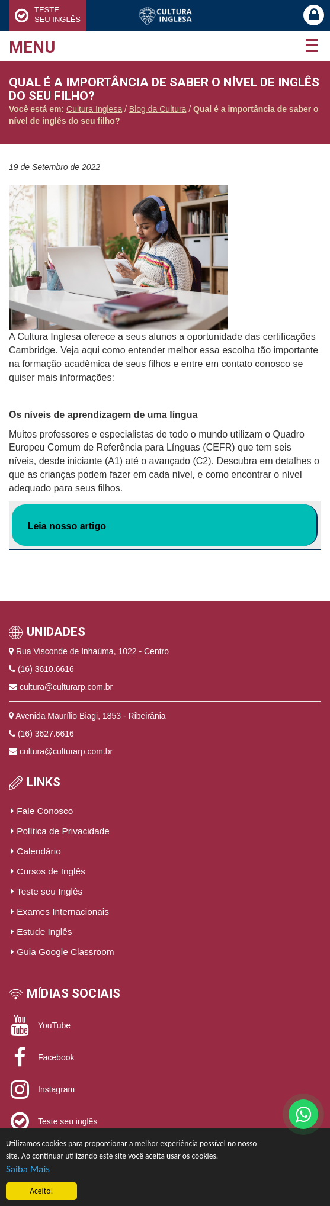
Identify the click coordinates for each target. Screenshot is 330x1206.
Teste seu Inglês (46, 891)
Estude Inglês (41, 932)
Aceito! (41, 1191)
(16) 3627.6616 (46, 733)
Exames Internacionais (60, 911)
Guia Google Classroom (62, 952)
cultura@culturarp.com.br (66, 687)
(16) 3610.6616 (46, 669)
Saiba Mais (28, 1169)
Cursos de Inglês (48, 871)
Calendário (36, 851)
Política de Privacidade (60, 831)
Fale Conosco (42, 811)
